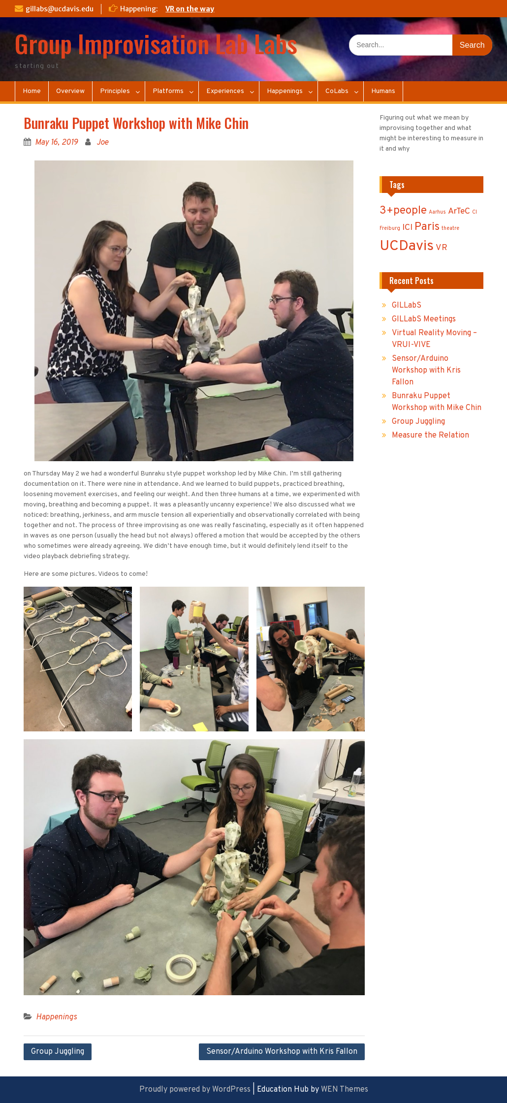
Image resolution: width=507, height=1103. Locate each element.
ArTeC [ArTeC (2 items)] (459, 211)
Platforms (168, 91)
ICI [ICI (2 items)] (407, 227)
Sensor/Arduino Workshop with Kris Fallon (281, 1052)
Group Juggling (57, 1052)
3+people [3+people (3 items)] (403, 211)
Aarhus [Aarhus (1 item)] (437, 212)
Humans (383, 91)
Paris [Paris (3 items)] (427, 227)
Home (32, 91)
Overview (70, 91)
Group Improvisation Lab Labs (156, 43)
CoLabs (337, 91)
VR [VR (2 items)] (441, 247)
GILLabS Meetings (424, 319)
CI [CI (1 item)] (474, 212)
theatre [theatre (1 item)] (450, 228)
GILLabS (406, 306)
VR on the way (189, 8)
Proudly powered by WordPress (195, 1090)
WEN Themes (344, 1090)
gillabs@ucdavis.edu (60, 8)
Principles (115, 91)
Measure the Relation (430, 436)
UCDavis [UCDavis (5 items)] (407, 246)
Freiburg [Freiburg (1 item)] (390, 228)
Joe (102, 143)
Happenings (285, 91)
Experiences (225, 91)
